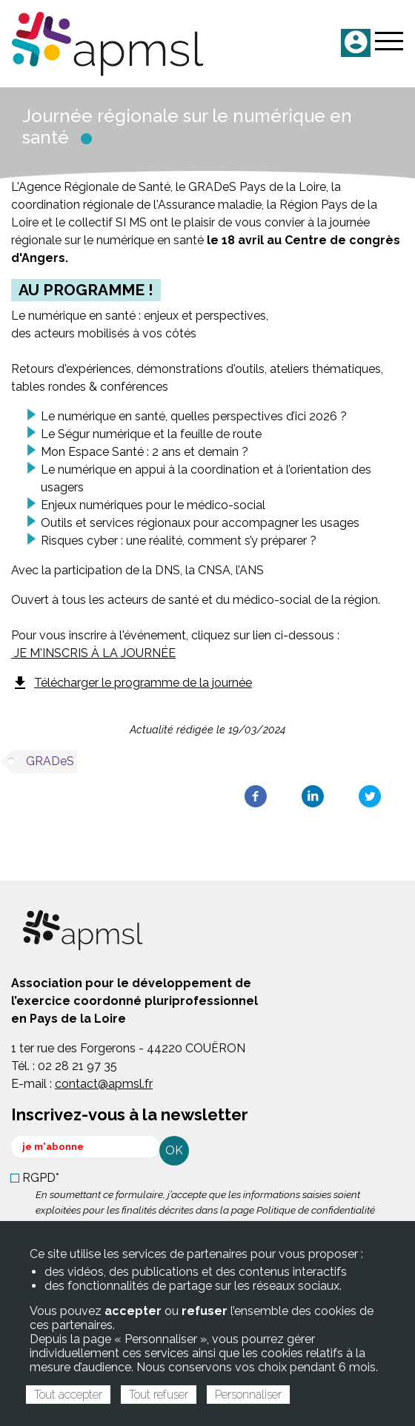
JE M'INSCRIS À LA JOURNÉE (93, 653)
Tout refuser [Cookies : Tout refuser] (158, 1395)
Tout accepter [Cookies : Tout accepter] (68, 1395)
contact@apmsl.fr (104, 1084)
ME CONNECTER (356, 43)
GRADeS (50, 761)
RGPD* (40, 1178)
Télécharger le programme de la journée (131, 683)
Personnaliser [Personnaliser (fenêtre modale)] (248, 1395)
